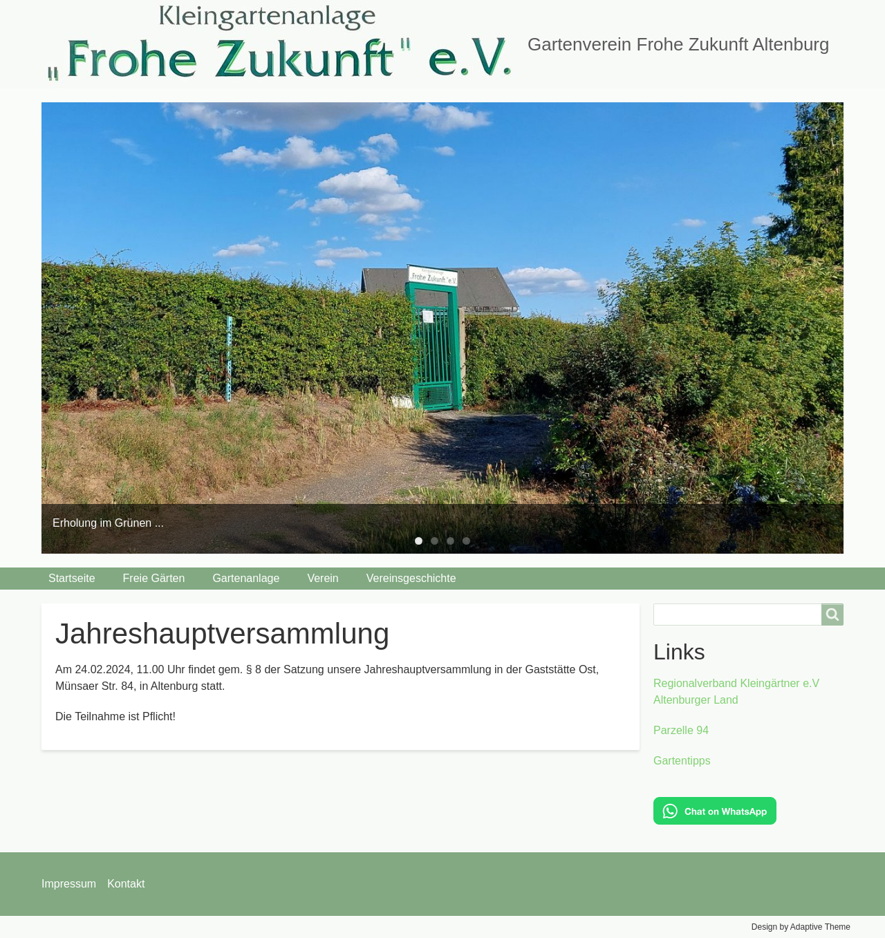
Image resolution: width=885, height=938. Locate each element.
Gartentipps (682, 761)
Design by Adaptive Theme (801, 927)
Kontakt (126, 884)
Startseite (71, 578)
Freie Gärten (154, 578)
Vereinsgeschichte (411, 578)
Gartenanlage (245, 578)
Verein (322, 578)
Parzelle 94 (681, 730)
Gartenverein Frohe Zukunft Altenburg (678, 44)
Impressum (68, 884)
